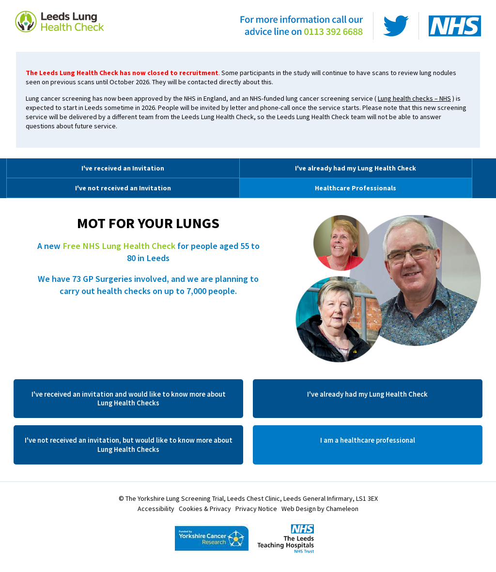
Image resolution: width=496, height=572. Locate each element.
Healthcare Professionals (355, 188)
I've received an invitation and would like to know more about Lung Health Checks (128, 398)
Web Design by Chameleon (319, 508)
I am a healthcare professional (367, 440)
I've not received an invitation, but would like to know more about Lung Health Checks (128, 444)
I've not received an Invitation (123, 188)
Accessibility (156, 508)
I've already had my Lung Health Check (355, 168)
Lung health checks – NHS (414, 98)
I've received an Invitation (122, 168)
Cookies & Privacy (205, 508)
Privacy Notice (256, 508)
